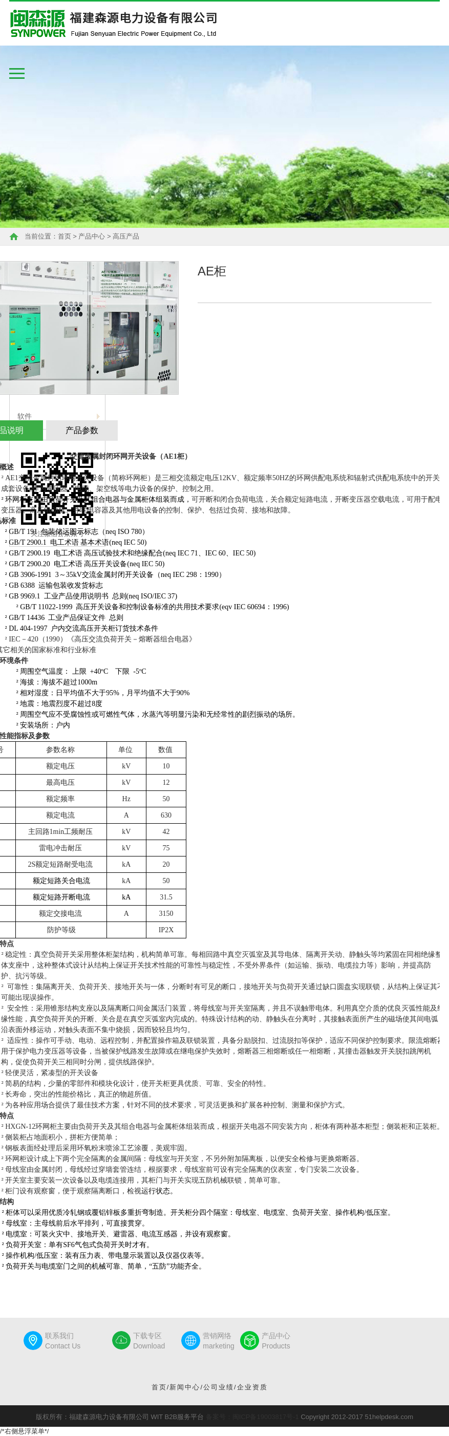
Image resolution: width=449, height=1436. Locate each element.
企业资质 (252, 1387)
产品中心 (91, 236)
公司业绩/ (220, 1387)
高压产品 (126, 236)
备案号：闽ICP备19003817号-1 (252, 1417)
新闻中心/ (186, 1387)
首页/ (161, 1387)
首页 (64, 236)
